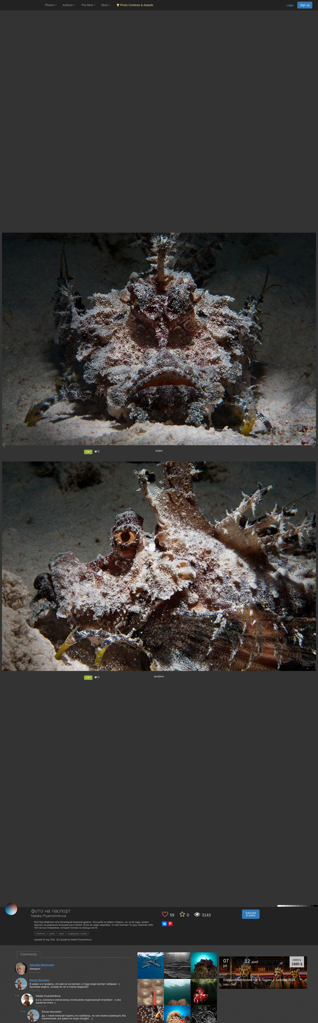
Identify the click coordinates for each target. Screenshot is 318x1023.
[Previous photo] (3, 445)
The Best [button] (88, 5)
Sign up (305, 5)
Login (289, 5)
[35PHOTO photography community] (22, 5)
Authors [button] (69, 5)
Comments (28, 954)
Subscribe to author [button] (250, 914)
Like (88, 451)
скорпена (40, 933)
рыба (52, 933)
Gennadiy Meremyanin (42, 965)
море (61, 933)
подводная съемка (77, 933)
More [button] (106, 5)
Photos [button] (51, 5)
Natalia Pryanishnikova (48, 916)
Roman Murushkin (39, 980)
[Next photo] (314, 445)
